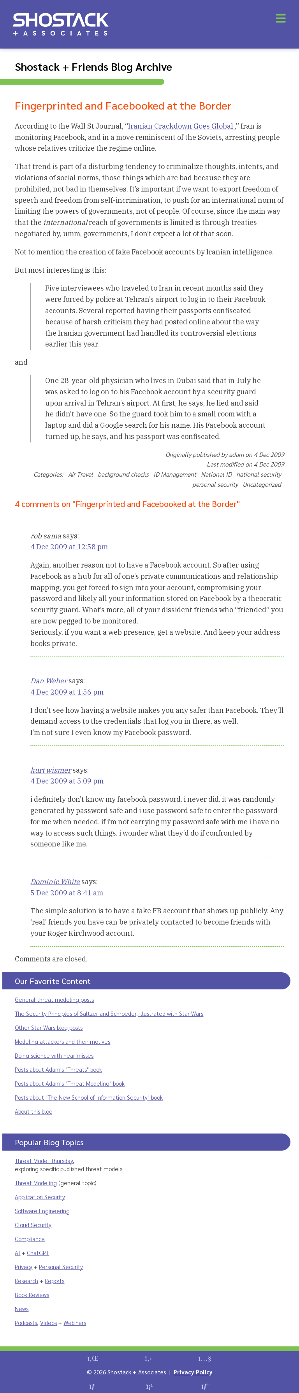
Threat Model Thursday (44, 1160)
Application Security (40, 1196)
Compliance (30, 1238)
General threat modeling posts (54, 999)
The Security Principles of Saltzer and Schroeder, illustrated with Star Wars (109, 1013)
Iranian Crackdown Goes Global (181, 126)
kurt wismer (50, 770)
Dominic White (55, 881)
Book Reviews (32, 1294)
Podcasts (26, 1322)
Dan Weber (48, 680)
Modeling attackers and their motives (62, 1041)
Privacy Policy (193, 1372)
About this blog (34, 1111)
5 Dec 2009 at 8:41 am (66, 892)
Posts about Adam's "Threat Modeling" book (70, 1083)
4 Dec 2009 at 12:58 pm (69, 546)
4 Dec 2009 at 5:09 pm (67, 781)
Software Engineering (42, 1210)
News (21, 1308)
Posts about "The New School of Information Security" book (89, 1097)
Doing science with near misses (54, 1055)
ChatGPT (38, 1252)
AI (17, 1252)
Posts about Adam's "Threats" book (58, 1069)
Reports (54, 1280)
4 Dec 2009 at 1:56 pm (67, 692)
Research (26, 1280)
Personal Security (61, 1266)
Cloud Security (33, 1224)
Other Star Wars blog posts (49, 1027)
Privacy (23, 1266)
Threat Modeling (36, 1182)
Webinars (74, 1322)
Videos (48, 1322)
